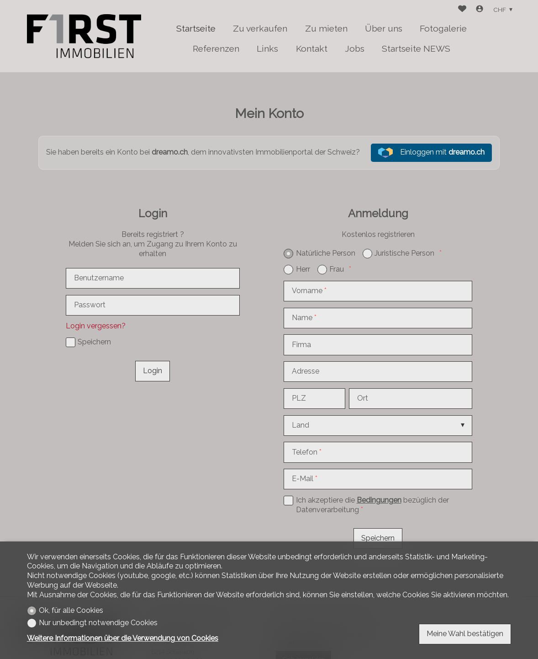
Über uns (383, 28)
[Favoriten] (462, 10)
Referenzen (216, 48)
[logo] (84, 36)
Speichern (378, 538)
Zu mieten (326, 28)
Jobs (354, 48)
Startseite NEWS (416, 48)
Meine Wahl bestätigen (465, 633)
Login (152, 370)
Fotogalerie (443, 28)
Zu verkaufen (260, 28)
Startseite (196, 28)
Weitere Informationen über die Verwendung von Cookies (122, 638)
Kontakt (311, 48)
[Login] (479, 10)
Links (267, 48)
